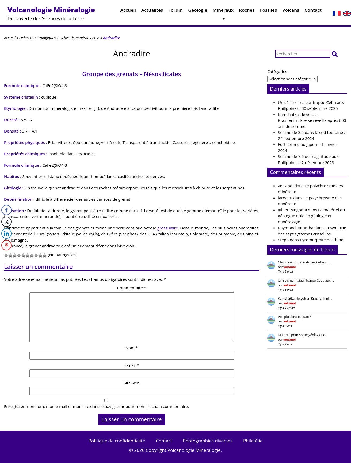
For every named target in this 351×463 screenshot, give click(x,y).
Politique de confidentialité (117, 441)
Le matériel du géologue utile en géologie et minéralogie (311, 215)
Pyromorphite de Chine (321, 239)
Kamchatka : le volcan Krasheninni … (305, 298)
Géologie (197, 11)
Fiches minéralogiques (37, 37)
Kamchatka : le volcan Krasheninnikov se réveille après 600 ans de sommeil (312, 120)
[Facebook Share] (6, 210)
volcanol (285, 185)
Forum (175, 11)
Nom (131, 347)
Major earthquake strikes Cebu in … (304, 262)
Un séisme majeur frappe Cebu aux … (306, 280)
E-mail (131, 365)
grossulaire (167, 228)
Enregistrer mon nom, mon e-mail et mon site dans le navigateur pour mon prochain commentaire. (96, 406)
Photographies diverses (207, 441)
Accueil (128, 11)
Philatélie (252, 441)
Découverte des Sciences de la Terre (51, 13)
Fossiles (268, 11)
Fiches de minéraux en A (79, 37)
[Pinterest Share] (6, 245)
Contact (313, 11)
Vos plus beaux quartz (294, 316)
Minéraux (223, 11)
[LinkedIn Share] (6, 233)
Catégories (277, 71)
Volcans (290, 11)
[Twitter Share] (6, 222)
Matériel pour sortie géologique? (302, 335)
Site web (132, 383)
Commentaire (131, 287)
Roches (247, 11)
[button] (334, 54)
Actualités (152, 11)
